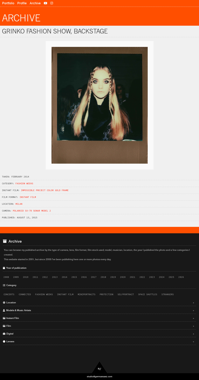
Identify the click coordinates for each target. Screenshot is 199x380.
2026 (181, 277)
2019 (113, 277)
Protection (106, 294)
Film (98, 326)
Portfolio (8, 3)
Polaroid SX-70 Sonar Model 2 (32, 210)
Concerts (8, 294)
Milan (19, 204)
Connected (25, 294)
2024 (161, 277)
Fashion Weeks (24, 183)
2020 (123, 277)
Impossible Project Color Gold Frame (45, 190)
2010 (25, 277)
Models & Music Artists (98, 310)
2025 (171, 277)
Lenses (98, 341)
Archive (35, 3)
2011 (35, 277)
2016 (84, 277)
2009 (16, 277)
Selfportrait (126, 294)
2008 (6, 277)
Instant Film (28, 197)
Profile (22, 3)
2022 (142, 277)
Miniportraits (86, 294)
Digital (98, 333)
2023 (152, 277)
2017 (93, 277)
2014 (64, 277)
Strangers (167, 294)
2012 (45, 277)
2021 (132, 277)
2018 (103, 277)
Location (98, 302)
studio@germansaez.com (99, 376)
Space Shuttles (147, 294)
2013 (55, 277)
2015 (74, 277)
